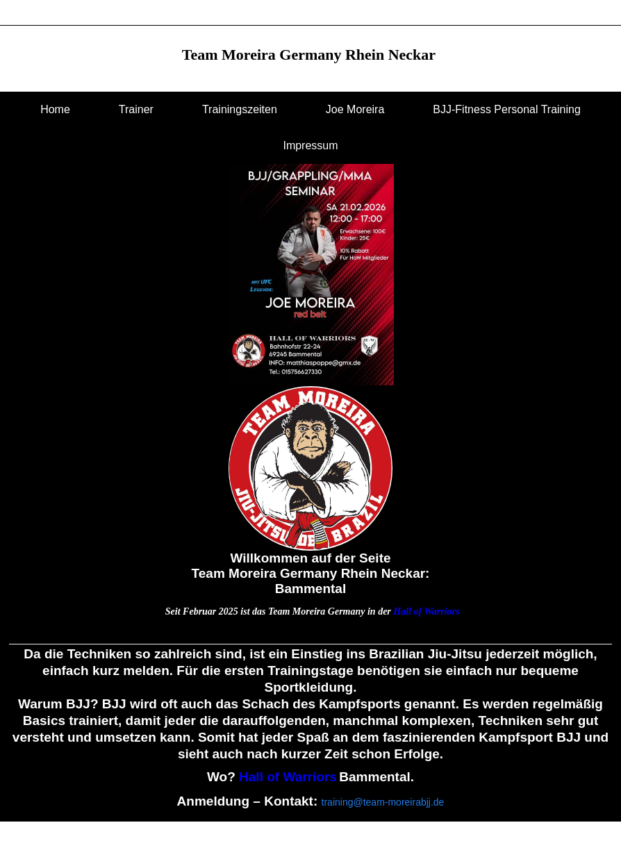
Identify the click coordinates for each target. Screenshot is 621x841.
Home (55, 109)
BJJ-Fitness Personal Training (507, 109)
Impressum (310, 145)
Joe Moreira (355, 109)
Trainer (136, 109)
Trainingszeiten (239, 109)
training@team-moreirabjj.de (383, 802)
